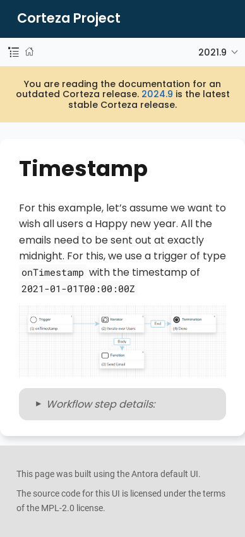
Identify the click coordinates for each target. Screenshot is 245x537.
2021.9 (212, 52)
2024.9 (157, 94)
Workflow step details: (100, 404)
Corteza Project (69, 18)
